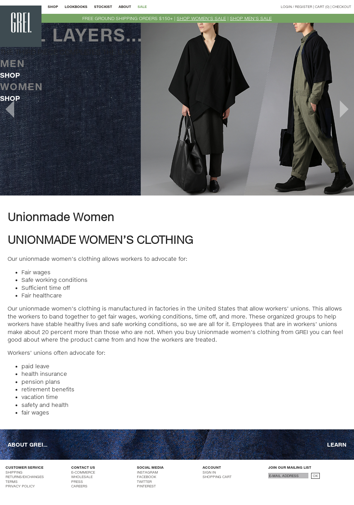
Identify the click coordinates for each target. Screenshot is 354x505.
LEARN (336, 444)
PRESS (77, 481)
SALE (142, 6)
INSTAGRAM (147, 472)
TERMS (12, 481)
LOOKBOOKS (76, 6)
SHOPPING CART (217, 477)
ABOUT (125, 6)
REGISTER (303, 6)
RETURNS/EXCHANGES (25, 477)
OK (315, 476)
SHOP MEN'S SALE (251, 18)
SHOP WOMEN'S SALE (201, 18)
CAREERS (79, 486)
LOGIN (286, 6)
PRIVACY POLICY (20, 486)
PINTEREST (146, 486)
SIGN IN (209, 472)
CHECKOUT (341, 6)
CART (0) (322, 6)
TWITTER (144, 481)
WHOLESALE (82, 477)
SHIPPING (14, 472)
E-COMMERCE (83, 472)
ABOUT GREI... (27, 444)
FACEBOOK (146, 477)
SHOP (53, 6)
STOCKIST (103, 6)
